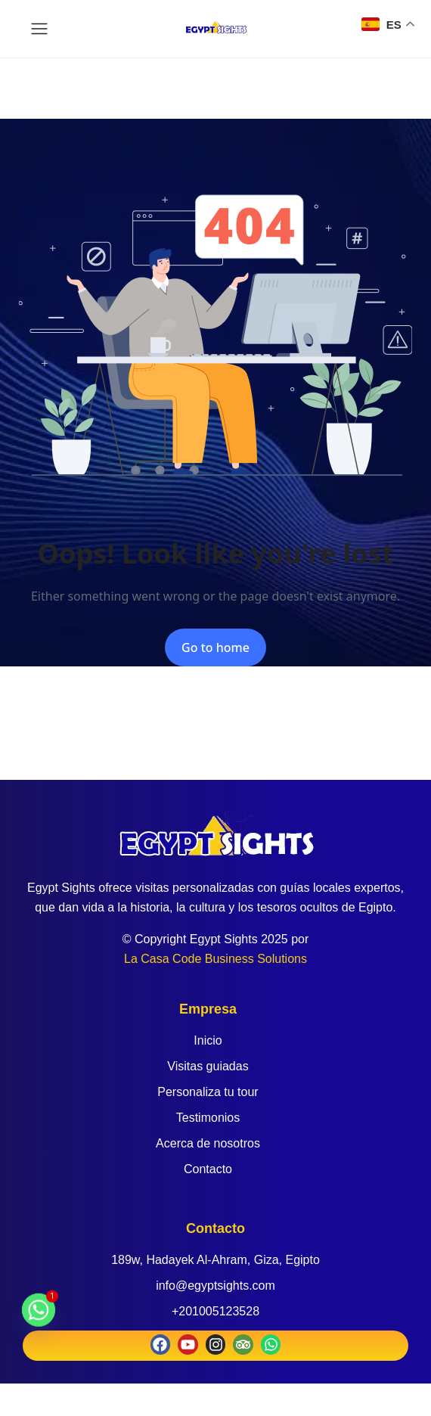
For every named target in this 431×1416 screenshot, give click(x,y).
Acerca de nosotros (208, 1143)
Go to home (215, 647)
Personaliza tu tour (207, 1091)
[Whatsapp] (38, 1317)
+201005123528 (215, 1311)
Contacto (208, 1169)
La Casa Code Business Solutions (215, 958)
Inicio (208, 1040)
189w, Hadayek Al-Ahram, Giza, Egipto (215, 1259)
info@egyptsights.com (215, 1285)
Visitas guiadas (207, 1066)
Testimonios (208, 1117)
